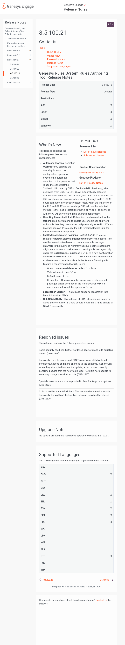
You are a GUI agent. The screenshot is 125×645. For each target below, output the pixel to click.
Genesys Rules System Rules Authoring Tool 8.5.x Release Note (15, 31)
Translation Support (16, 38)
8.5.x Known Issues (93, 155)
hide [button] (42, 48)
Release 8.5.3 (13, 50)
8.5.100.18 (14, 78)
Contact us (101, 600)
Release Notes (75, 9)
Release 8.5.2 (13, 55)
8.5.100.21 (15, 73)
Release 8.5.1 (13, 60)
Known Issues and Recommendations (16, 44)
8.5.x (110, 24)
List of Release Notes (91, 182)
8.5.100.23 (14, 69)
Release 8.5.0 (13, 82)
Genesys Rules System (91, 172)
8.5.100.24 (14, 64)
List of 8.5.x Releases (94, 151)
